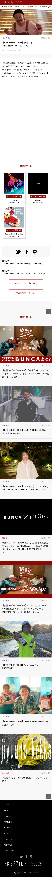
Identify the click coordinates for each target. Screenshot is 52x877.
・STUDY (6, 810)
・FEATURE (7, 822)
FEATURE (9, 7)
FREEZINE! (17, 7)
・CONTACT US (8, 851)
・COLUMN (6, 816)
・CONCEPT (7, 839)
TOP (3, 7)
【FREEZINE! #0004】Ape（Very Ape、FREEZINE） (26, 262)
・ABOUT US (7, 845)
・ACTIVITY (6, 828)
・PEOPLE (6, 805)
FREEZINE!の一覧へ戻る (26, 283)
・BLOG (5, 833)
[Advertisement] (26, 142)
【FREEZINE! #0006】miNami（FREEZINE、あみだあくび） (26, 272)
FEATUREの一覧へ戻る (26, 293)
